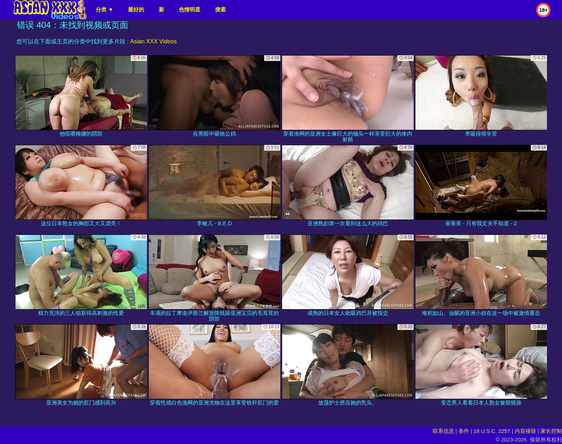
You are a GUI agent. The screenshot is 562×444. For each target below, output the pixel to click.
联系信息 (443, 431)
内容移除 (525, 431)
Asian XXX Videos (153, 41)
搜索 (220, 9)
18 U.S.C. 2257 (491, 431)
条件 (463, 431)
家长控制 (551, 431)
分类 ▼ (104, 9)
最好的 (136, 9)
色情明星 (189, 9)
